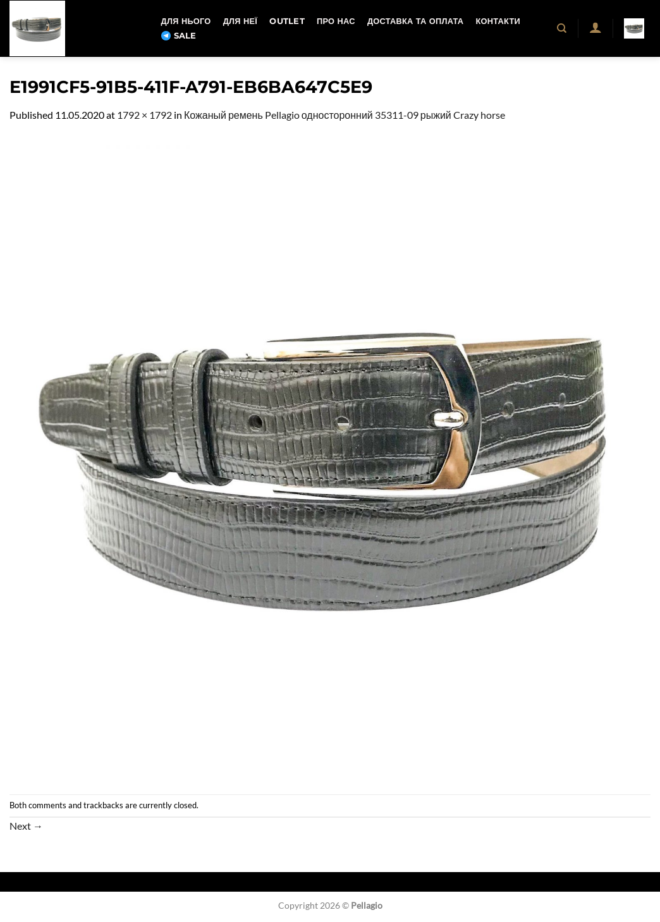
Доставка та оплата (415, 21)
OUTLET (287, 21)
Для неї (240, 21)
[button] (595, 27)
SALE (179, 36)
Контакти (497, 21)
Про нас (336, 21)
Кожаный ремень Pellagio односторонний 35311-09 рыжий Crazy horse (344, 115)
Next (26, 826)
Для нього (186, 21)
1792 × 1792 (144, 115)
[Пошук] (562, 28)
